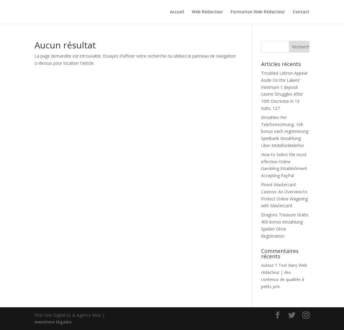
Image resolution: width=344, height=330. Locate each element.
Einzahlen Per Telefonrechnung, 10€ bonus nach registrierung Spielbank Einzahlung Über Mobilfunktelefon (284, 131)
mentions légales (53, 322)
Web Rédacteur (207, 12)
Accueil (177, 12)
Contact (301, 12)
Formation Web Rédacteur (258, 12)
